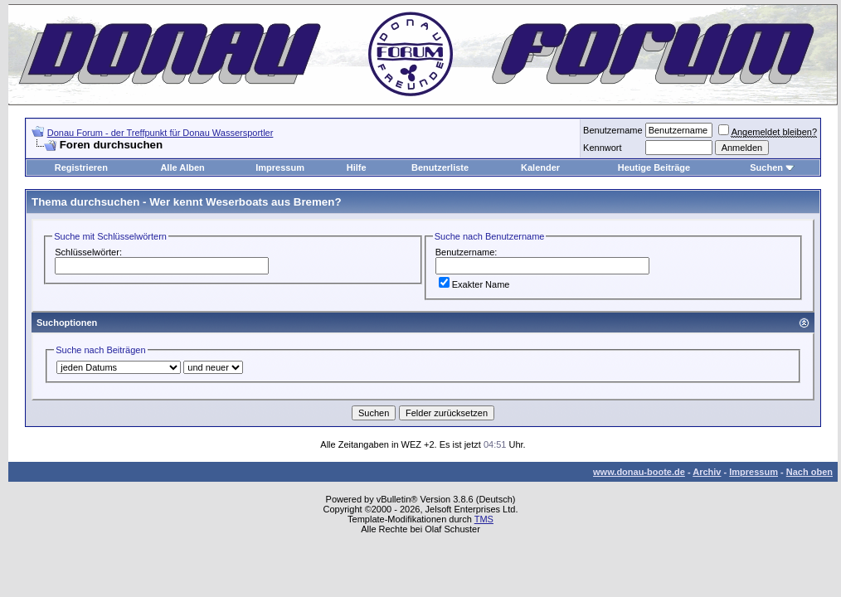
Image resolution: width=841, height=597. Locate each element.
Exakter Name (474, 284)
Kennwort (602, 148)
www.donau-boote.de (639, 472)
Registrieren (81, 167)
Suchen (766, 167)
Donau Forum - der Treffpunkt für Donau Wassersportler (160, 133)
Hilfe (357, 167)
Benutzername (613, 130)
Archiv (707, 472)
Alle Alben (182, 167)
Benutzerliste (440, 167)
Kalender (540, 167)
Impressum (279, 167)
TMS (483, 519)
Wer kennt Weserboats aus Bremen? (245, 202)
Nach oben (809, 472)
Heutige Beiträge (654, 167)
